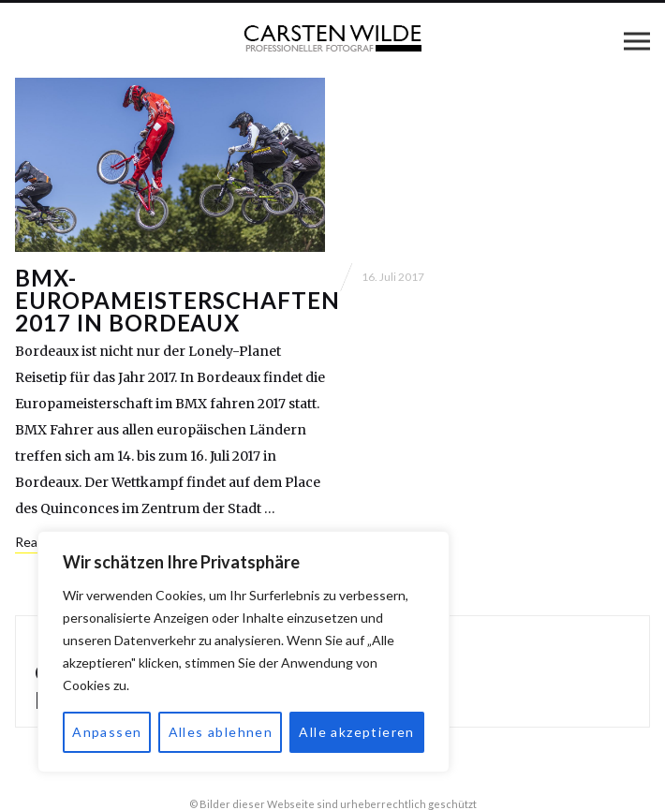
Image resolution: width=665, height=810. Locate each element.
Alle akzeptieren (356, 732)
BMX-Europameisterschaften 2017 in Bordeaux (177, 300)
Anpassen (106, 732)
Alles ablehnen (221, 732)
